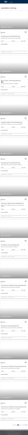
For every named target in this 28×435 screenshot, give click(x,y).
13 (23, 424)
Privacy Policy (17, 432)
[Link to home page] (6, 2)
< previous (15, 424)
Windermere (20, 430)
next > (26, 424)
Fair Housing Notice (18, 433)
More (11, 2)
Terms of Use (10, 432)
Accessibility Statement (10, 433)
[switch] (25, 31)
